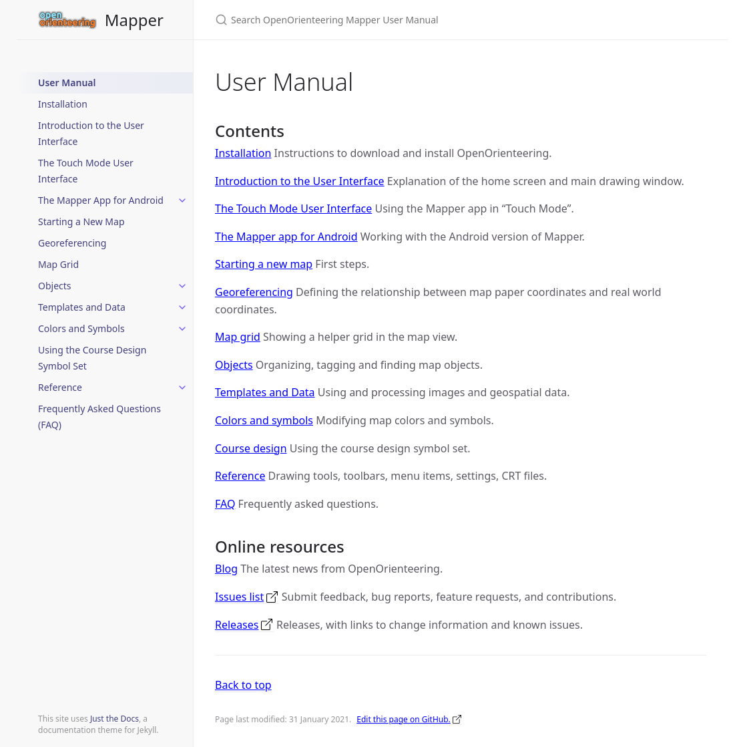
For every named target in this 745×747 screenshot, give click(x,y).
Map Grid (58, 264)
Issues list (239, 596)
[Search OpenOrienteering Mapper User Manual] (372, 19)
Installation (62, 104)
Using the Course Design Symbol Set (92, 357)
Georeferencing (72, 243)
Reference (60, 387)
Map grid (237, 336)
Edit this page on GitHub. (403, 719)
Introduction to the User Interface (91, 133)
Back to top (243, 685)
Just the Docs (114, 718)
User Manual (66, 82)
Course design (251, 448)
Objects (54, 285)
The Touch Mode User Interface (86, 170)
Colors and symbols (264, 420)
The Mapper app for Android (286, 236)
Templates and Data (82, 307)
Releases (236, 624)
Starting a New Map (81, 221)
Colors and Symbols (81, 328)
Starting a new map (263, 264)
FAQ (225, 503)
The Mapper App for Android (101, 200)
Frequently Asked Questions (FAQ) (99, 416)
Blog (226, 568)
